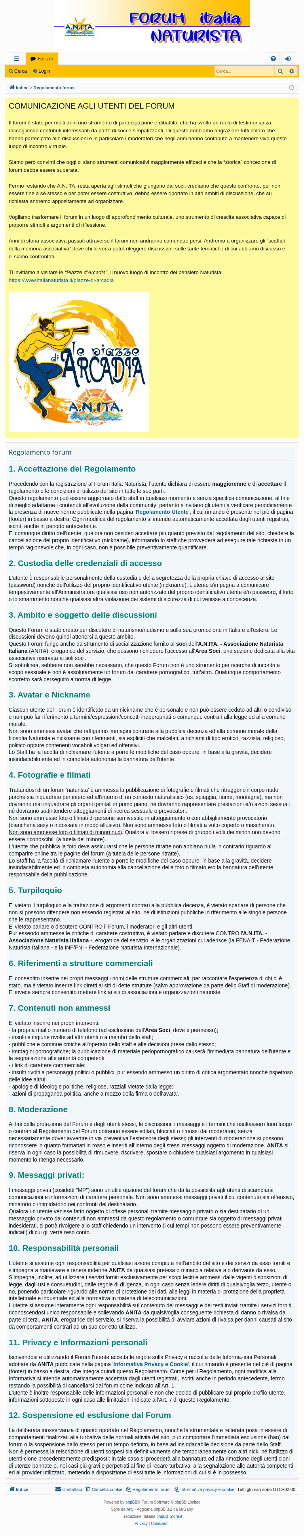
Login (44, 71)
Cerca (20, 71)
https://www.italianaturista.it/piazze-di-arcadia (61, 280)
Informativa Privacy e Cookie (151, 1364)
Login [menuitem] (289, 60)
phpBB (131, 1502)
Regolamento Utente (162, 512)
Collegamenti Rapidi (18, 60)
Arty (130, 1509)
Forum (45, 58)
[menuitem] (273, 59)
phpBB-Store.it (169, 1516)
